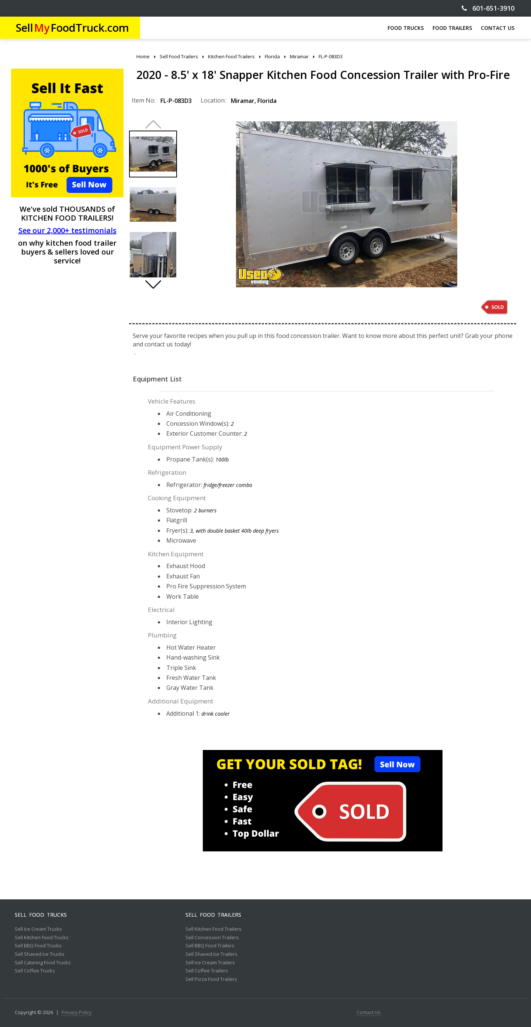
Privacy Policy (77, 1013)
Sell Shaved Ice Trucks (40, 954)
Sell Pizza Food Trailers (211, 979)
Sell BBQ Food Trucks (38, 946)
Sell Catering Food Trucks (43, 963)
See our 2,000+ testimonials (67, 230)
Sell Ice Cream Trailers (210, 963)
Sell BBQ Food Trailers (210, 946)
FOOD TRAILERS (452, 27)
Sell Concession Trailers (212, 938)
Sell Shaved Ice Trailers (211, 954)
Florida (267, 101)
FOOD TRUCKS (406, 27)
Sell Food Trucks (41, 915)
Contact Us (369, 1013)
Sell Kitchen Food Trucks (42, 938)
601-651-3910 (488, 8)
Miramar (242, 101)
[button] (153, 284)
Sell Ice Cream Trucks (38, 929)
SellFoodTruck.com (72, 27)
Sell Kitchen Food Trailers (213, 929)
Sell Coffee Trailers (206, 971)
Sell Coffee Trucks (35, 971)
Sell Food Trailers (213, 915)
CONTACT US (497, 27)
